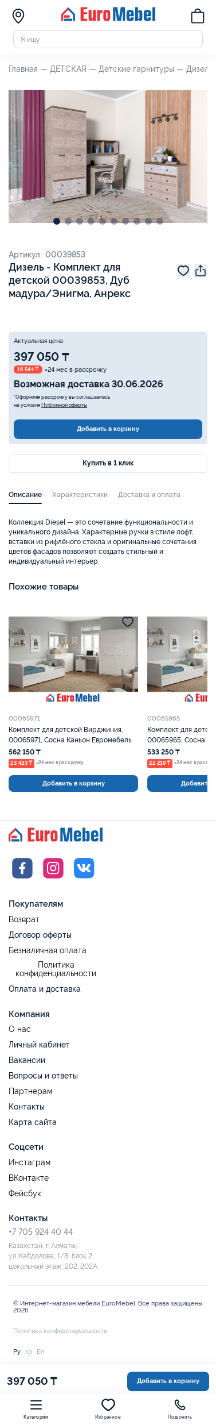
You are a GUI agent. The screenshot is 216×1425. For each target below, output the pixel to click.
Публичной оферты (64, 405)
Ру (17, 1351)
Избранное (108, 1409)
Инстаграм (29, 1162)
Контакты (27, 1106)
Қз (28, 1351)
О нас (20, 1029)
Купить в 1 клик (108, 463)
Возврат (24, 919)
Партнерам (30, 1091)
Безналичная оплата (48, 950)
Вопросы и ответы (43, 1075)
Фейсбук (25, 1193)
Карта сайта (33, 1122)
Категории (35, 1409)
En (40, 1351)
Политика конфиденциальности (55, 970)
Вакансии (27, 1060)
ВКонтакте (29, 1178)
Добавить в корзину (108, 428)
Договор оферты (40, 934)
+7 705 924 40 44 (41, 1232)
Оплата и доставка (45, 988)
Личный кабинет (39, 1044)
